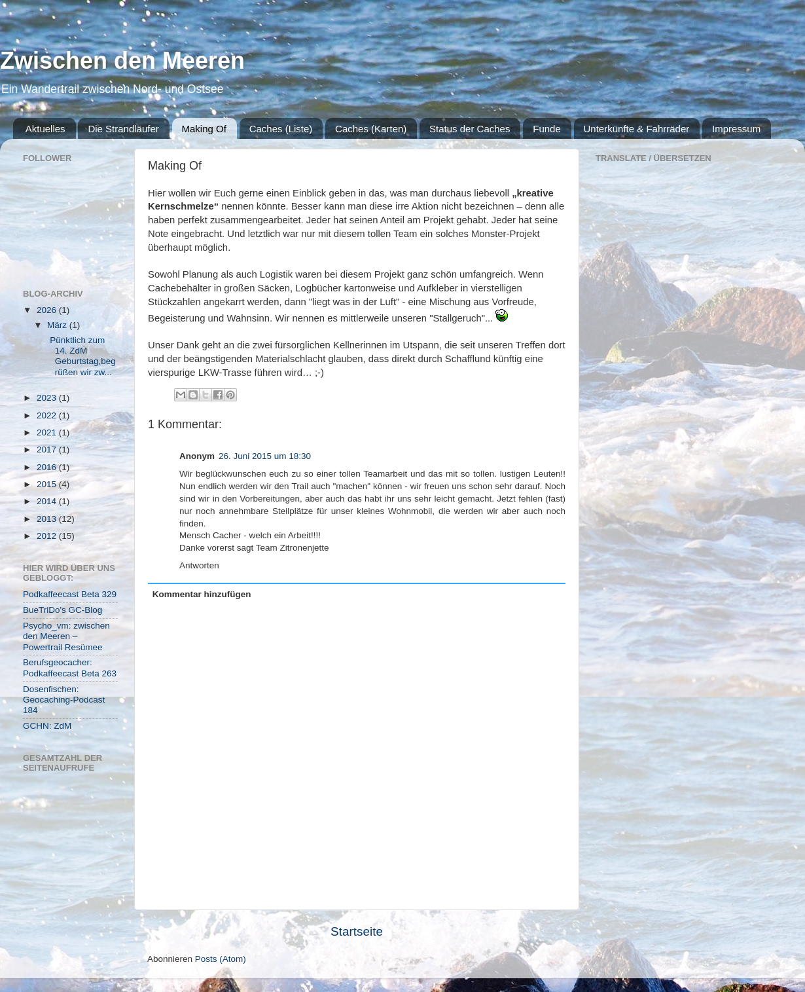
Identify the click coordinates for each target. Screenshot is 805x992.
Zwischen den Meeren (122, 60)
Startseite (357, 931)
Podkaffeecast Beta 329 (69, 594)
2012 (48, 536)
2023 (48, 398)
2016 (48, 467)
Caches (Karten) (370, 128)
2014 (48, 501)
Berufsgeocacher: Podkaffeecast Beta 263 (69, 667)
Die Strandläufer (123, 128)
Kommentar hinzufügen (201, 594)
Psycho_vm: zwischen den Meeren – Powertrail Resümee (66, 636)
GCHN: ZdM (47, 726)
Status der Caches (469, 128)
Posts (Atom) (220, 959)
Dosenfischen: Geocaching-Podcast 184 (64, 699)
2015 (48, 484)
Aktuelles (45, 128)
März (58, 325)
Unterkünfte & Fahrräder (637, 128)
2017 (48, 449)
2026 (48, 310)
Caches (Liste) (281, 128)
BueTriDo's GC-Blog (62, 610)
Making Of (204, 128)
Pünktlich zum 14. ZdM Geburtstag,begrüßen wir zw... (80, 356)
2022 (48, 415)
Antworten (199, 565)
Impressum (736, 128)
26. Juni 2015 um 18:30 (265, 456)
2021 (48, 432)
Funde (547, 128)
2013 (48, 519)
